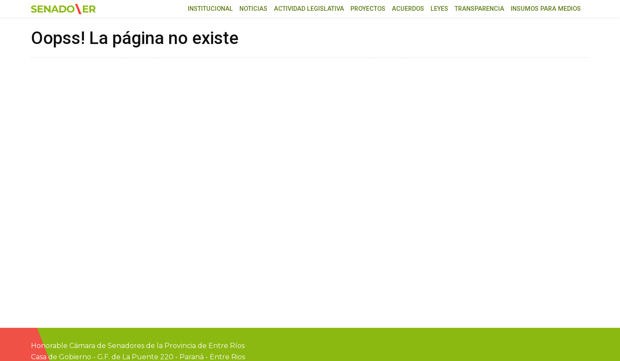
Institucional (210, 9)
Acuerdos (408, 9)
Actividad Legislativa (309, 9)
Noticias (253, 9)
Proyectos (367, 9)
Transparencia (479, 9)
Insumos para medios (546, 9)
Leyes (439, 9)
